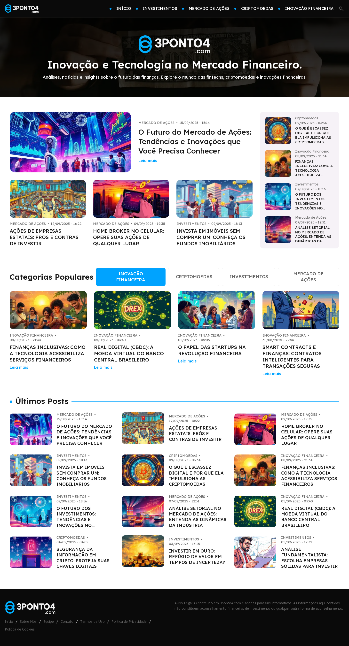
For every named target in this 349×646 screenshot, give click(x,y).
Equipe (48, 621)
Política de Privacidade (129, 621)
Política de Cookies (20, 629)
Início (9, 621)
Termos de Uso (92, 621)
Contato (67, 621)
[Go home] (22, 9)
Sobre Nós (28, 621)
